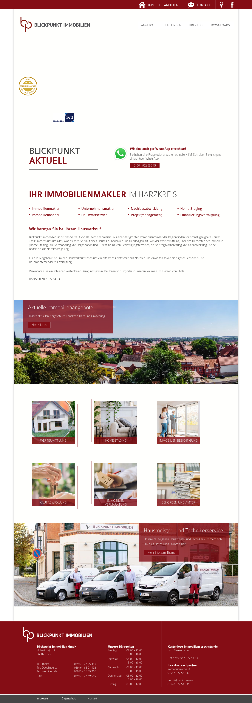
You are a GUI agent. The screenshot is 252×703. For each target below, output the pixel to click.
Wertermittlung (169, 241)
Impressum (43, 698)
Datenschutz (68, 698)
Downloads (220, 25)
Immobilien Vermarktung (116, 502)
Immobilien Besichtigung (178, 440)
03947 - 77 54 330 (188, 657)
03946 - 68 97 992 (85, 667)
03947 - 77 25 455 (85, 663)
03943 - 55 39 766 (85, 671)
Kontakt (92, 698)
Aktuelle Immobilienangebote (67, 316)
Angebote (148, 25)
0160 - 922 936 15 (145, 165)
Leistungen (172, 25)
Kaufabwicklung (197, 245)
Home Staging (115, 440)
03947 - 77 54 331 (178, 684)
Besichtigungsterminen (135, 245)
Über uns (196, 25)
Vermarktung (62, 245)
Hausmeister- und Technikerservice (183, 541)
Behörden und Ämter (178, 502)
